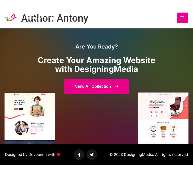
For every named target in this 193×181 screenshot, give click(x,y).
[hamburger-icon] (182, 18)
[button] (32, 155)
